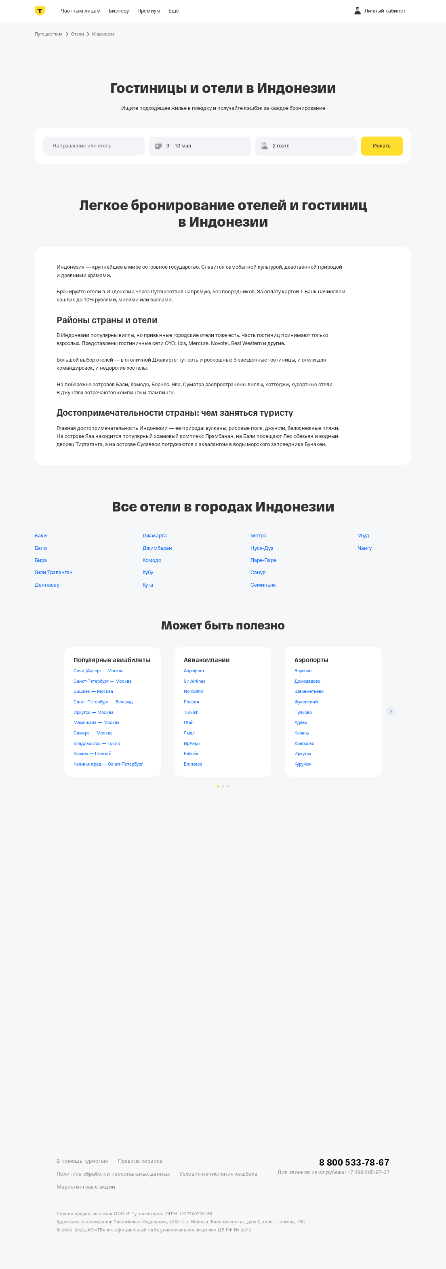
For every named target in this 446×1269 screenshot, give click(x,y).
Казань (302, 732)
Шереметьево (309, 691)
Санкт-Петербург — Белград (103, 701)
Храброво (304, 743)
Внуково (303, 670)
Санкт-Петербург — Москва (103, 680)
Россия (191, 701)
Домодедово (307, 680)
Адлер (301, 722)
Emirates (193, 763)
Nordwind (193, 691)
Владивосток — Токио (97, 743)
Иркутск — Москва (94, 711)
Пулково (303, 711)
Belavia (191, 753)
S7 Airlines (194, 680)
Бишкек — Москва (93, 691)
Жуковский (306, 701)
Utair (189, 722)
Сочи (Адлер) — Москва (99, 670)
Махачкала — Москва (97, 722)
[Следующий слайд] (391, 711)
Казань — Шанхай (93, 753)
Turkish (191, 711)
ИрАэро (192, 743)
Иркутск (303, 753)
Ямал (189, 732)
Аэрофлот (194, 670)
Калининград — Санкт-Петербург (108, 763)
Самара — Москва (93, 732)
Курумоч (303, 763)
